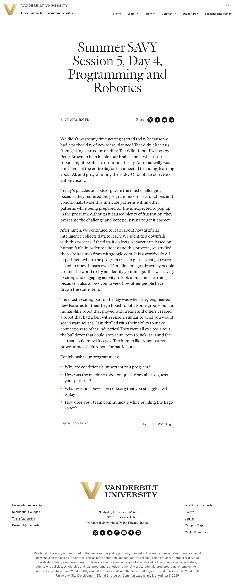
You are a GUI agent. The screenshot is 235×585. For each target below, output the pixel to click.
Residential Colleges (26, 512)
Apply (148, 14)
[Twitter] (150, 120)
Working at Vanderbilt (199, 505)
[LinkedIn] (171, 120)
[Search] (228, 4)
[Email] (164, 120)
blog (144, 424)
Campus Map (194, 525)
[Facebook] (157, 120)
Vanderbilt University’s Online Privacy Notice (117, 523)
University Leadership (27, 505)
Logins (189, 519)
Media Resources (196, 532)
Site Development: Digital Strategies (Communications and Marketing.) (119, 576)
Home (117, 14)
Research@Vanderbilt (26, 525)
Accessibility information (53, 571)
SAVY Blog (164, 424)
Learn (131, 14)
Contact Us (127, 517)
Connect (167, 14)
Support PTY (190, 14)
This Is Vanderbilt (23, 519)
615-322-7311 (109, 517)
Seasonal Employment (219, 14)
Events (189, 512)
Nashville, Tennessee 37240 (118, 512)
